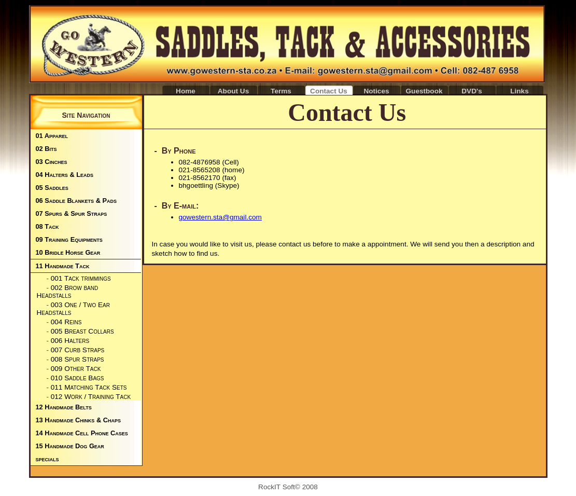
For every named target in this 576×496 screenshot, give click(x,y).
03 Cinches (51, 162)
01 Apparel (52, 136)
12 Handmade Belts (64, 407)
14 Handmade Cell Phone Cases (82, 433)
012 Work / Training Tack (91, 397)
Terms (281, 91)
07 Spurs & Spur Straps (71, 213)
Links (519, 91)
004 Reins (66, 322)
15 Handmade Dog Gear (70, 446)
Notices (376, 91)
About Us (233, 91)
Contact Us (328, 91)
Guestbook (424, 91)
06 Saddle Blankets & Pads (76, 200)
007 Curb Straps (78, 350)
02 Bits (46, 149)
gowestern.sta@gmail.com (220, 217)
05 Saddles (52, 187)
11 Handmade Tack (63, 266)
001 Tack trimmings (81, 278)
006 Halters (70, 341)
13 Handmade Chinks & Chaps (78, 420)
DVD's (471, 91)
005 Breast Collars (82, 331)
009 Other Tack (76, 369)
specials (47, 459)
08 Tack (47, 226)
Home (185, 91)
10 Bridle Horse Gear (68, 252)
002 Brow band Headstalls (68, 291)
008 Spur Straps (77, 359)
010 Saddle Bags (77, 378)
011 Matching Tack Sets (89, 387)
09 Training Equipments (69, 239)
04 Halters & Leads (65, 174)
